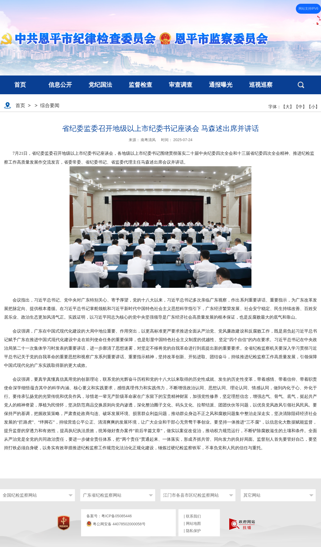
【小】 (313, 106)
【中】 (300, 106)
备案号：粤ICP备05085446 (109, 516)
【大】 (287, 106)
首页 (20, 105)
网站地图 (193, 523)
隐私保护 (193, 531)
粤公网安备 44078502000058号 (116, 524)
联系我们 (193, 516)
